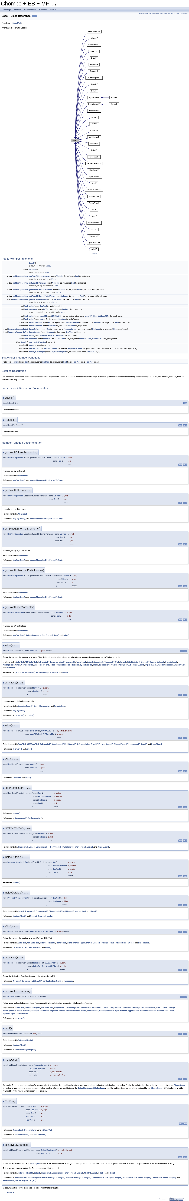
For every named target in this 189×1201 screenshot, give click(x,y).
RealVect (43, 306)
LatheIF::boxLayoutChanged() (164, 1178)
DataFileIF (20, 662)
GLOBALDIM (56, 316)
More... (48, 266)
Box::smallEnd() (30, 1130)
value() (66, 635)
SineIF (18, 665)
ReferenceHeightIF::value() (47, 672)
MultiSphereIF (8, 665)
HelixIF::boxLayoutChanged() (53, 1178)
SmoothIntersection (165, 665)
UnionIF (114, 665)
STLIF (117, 662)
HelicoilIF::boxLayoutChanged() (28, 1178)
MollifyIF (122, 665)
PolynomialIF (43, 662)
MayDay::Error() (18, 480)
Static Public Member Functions (165, 13)
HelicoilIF (75, 665)
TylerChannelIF (86, 665)
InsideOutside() (40, 1135)
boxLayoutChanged (37, 352)
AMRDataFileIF (31, 662)
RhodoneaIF (109, 662)
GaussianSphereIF (156, 662)
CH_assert (16, 947)
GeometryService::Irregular (41, 916)
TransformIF (81, 662)
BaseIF (32, 263)
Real (77, 276)
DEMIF (129, 665)
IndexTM (43, 316)
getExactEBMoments (37, 283)
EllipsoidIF (38, 665)
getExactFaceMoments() (25, 672)
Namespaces (30, 10)
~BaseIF (32, 270)
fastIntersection (35, 322)
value (31, 306)
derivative (33, 309)
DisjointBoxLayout (75, 348)
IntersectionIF (104, 665)
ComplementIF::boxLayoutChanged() (107, 1178)
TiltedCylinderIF (133, 662)
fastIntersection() (22, 1135)
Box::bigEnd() (18, 1130)
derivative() (19, 715)
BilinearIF (145, 662)
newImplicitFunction (37, 342)
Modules (17, 10)
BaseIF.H (16, 23)
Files (53, 10)
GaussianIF (98, 662)
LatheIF (90, 662)
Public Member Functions (147, 13)
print (31, 345)
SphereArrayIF (138, 665)
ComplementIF (27, 665)
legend (95, 253)
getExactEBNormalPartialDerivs (42, 296)
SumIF (95, 665)
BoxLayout (35, 1163)
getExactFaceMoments (38, 299)
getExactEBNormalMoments (40, 290)
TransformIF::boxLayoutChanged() (137, 1178)
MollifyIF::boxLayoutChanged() (78, 1178)
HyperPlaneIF (150, 665)
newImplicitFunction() (52, 981)
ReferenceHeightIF (57, 662)
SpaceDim (16, 778)
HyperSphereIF (171, 662)
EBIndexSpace (179, 1085)
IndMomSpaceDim (20, 276)
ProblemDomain (72, 322)
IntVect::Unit (47, 1130)
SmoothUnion (179, 665)
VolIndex (59, 276)
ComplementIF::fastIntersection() (28, 818)
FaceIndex (58, 299)
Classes (43, 10)
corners (15, 362)
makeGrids (33, 348)
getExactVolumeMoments (39, 276)
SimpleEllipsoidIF (64, 665)
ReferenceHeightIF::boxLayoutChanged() (19, 1180)
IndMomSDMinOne (20, 299)
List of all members (182, 13)
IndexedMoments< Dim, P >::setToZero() (46, 480)
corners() (16, 813)
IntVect (46, 309)
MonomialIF (23, 476)
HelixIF (53, 665)
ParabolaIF (10, 668)
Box (49, 322)
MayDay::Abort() (19, 916)
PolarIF (46, 665)
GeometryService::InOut (18, 329)
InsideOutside (34, 329)
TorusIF (123, 662)
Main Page (7, 10)
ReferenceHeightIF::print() (25, 1050)
